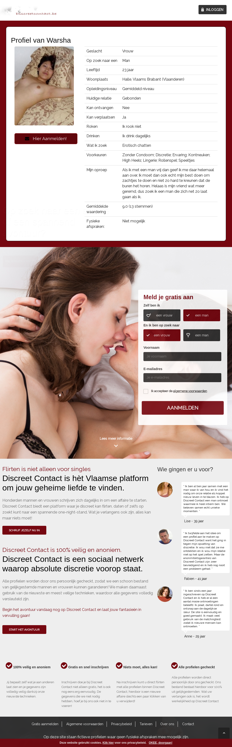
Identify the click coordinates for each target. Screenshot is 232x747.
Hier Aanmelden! (46, 138)
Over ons (167, 724)
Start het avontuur (24, 629)
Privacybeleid (121, 724)
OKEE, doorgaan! (160, 742)
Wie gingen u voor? (20, 333)
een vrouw (164, 315)
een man (201, 315)
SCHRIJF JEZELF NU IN (24, 530)
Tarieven (146, 724)
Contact (188, 724)
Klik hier (108, 742)
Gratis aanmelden (45, 724)
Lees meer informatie (116, 438)
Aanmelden (183, 407)
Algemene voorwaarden (84, 724)
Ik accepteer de (179, 391)
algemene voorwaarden (190, 391)
